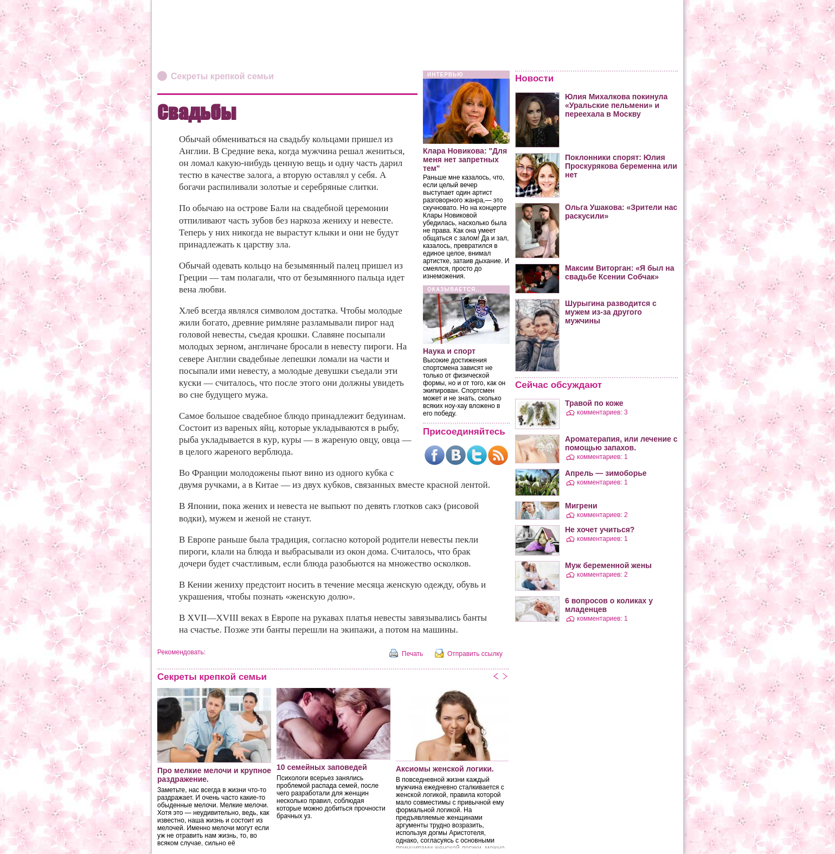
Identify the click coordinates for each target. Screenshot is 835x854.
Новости (534, 78)
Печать (412, 654)
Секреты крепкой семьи (222, 76)
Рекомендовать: (181, 652)
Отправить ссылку (475, 654)
